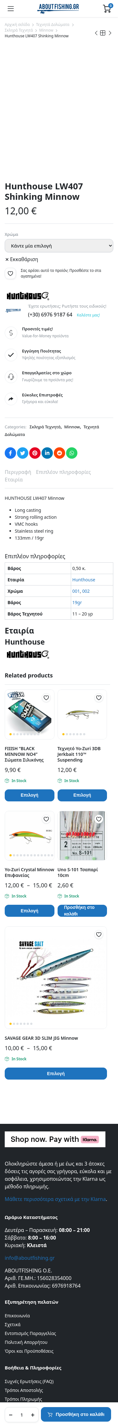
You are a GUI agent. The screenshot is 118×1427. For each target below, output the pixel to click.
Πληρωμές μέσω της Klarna (32, 1323)
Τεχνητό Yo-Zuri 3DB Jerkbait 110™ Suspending (79, 660)
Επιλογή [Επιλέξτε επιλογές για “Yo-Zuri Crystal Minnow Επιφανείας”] (29, 817)
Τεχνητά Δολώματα (52, 24)
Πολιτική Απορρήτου (26, 1248)
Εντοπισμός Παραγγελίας (30, 1239)
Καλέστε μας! (88, 221)
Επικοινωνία (17, 1222)
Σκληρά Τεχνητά (19, 30)
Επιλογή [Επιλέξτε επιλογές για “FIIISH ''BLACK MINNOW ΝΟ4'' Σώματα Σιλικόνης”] (29, 701)
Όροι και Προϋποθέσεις (29, 1257)
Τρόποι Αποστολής (24, 1296)
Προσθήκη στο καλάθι (80, 1414)
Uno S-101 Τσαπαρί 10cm (78, 778)
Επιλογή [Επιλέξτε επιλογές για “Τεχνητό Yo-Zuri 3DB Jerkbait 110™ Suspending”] (82, 701)
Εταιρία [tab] (14, 385)
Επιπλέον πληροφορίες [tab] (63, 378)
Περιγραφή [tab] (18, 378)
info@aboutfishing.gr (30, 1164)
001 (76, 497)
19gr (77, 508)
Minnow (46, 30)
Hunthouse (83, 486)
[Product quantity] (21, 1414)
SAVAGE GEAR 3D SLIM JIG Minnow (41, 944)
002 (86, 497)
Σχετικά (12, 1231)
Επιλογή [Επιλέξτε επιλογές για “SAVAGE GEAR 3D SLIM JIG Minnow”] (56, 980)
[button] (10, 179)
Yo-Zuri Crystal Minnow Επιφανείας (29, 778)
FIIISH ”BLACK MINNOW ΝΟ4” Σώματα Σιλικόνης (24, 660)
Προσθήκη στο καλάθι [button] (79, 817)
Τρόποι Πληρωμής (23, 1305)
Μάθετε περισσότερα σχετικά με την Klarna (55, 1105)
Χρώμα (11, 140)
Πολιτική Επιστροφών (27, 1314)
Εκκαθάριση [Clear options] (24, 165)
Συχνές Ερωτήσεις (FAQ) (29, 1287)
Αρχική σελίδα (17, 24)
